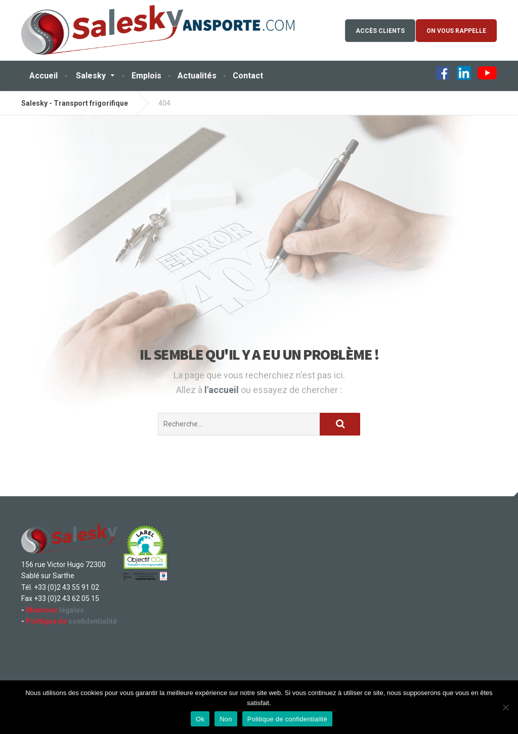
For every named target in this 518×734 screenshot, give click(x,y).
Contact (248, 75)
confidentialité (71, 621)
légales (55, 610)
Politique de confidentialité (287, 719)
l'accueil (222, 389)
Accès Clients (380, 30)
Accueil (43, 75)
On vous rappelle (456, 30)
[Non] (505, 707)
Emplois (146, 75)
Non (226, 719)
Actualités (197, 75)
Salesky (91, 75)
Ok (200, 719)
